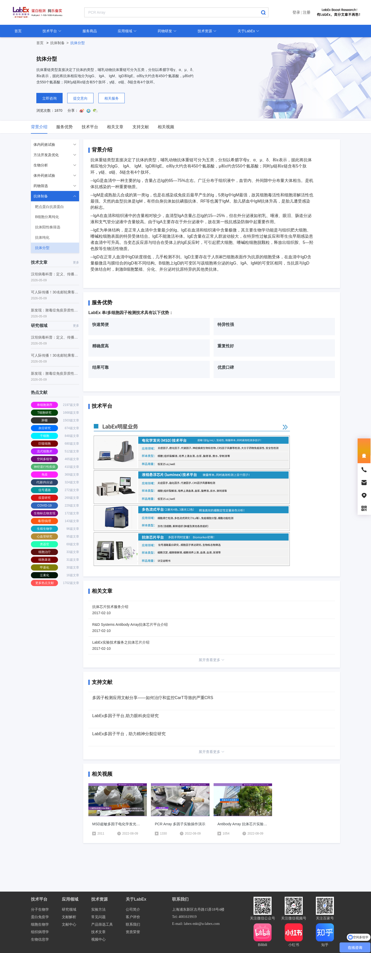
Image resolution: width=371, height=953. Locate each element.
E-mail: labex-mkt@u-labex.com (196, 924)
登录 (296, 12)
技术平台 (52, 31)
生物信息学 (40, 939)
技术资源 (207, 31)
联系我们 (133, 924)
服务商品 (89, 31)
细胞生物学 (40, 924)
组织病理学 (40, 932)
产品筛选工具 (102, 924)
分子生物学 (40, 909)
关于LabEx (249, 31)
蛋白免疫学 (40, 917)
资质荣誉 (133, 932)
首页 (18, 31)
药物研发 (167, 31)
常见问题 (98, 917)
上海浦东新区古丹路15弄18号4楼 (198, 909)
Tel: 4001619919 (184, 917)
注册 (306, 12)
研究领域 (69, 909)
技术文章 (98, 932)
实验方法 (98, 909)
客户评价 (133, 917)
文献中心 (69, 924)
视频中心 (98, 939)
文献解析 (69, 917)
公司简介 (133, 909)
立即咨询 (49, 98)
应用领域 (127, 31)
